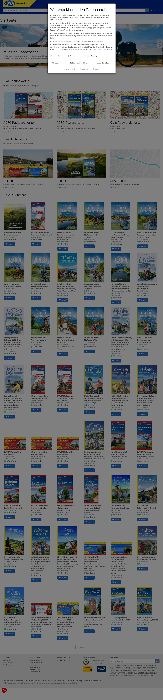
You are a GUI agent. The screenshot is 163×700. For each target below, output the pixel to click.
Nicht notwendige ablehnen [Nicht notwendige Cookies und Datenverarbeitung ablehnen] (79, 63)
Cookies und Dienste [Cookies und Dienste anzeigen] (69, 69)
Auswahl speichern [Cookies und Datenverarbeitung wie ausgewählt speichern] (103, 63)
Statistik (72, 56)
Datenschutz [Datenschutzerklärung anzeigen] (84, 69)
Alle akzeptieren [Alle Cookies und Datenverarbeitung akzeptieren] (57, 63)
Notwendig (56, 56)
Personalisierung (91, 56)
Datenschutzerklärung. (106, 49)
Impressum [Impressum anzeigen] (96, 69)
